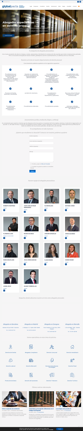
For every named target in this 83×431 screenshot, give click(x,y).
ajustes (51, 429)
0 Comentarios (40, 412)
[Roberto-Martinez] (10, 189)
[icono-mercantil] (31, 358)
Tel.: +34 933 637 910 (10, 330)
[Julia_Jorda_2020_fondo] (31, 243)
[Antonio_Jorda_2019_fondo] (72, 189)
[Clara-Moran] (51, 243)
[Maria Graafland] (10, 243)
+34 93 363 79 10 (6, 1)
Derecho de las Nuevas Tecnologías (51, 366)
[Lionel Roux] (10, 269)
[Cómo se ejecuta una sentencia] (14, 399)
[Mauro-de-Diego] (31, 217)
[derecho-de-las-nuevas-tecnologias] (51, 358)
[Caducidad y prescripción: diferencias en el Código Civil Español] (41, 399)
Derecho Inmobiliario (72, 352)
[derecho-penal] (72, 358)
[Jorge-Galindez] (72, 217)
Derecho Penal (72, 366)
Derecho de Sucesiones (31, 380)
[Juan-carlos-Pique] (31, 189)
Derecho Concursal (52, 352)
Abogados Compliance (31, 352)
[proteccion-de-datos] (10, 372)
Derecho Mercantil (31, 366)
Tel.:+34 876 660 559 (51, 331)
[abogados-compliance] (31, 344)
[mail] (4, 210)
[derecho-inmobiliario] (72, 344)
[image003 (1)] (51, 217)
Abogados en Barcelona (10, 324)
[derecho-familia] (10, 344)
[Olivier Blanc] (51, 189)
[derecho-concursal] (51, 344)
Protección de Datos (10, 380)
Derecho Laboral (10, 366)
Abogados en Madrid (31, 324)
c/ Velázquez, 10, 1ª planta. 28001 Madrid (31, 327)
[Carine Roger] (72, 243)
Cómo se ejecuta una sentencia (11, 408)
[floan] (10, 217)
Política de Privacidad (45, 164)
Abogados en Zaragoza (51, 324)
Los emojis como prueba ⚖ (63, 408)
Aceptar (59, 429)
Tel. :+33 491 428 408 (72, 331)
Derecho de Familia (10, 352)
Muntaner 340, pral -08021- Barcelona (11, 327)
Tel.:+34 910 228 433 (31, 330)
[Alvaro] (31, 269)
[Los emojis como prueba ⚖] (68, 399)
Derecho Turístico (72, 380)
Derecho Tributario (51, 380)
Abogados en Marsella (72, 324)
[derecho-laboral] (10, 358)
